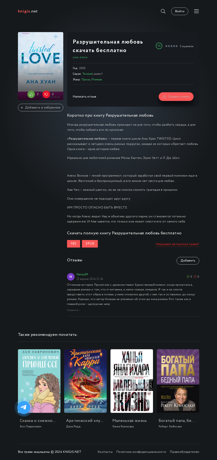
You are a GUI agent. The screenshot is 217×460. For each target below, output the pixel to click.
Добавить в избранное (40, 107)
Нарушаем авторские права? (177, 244)
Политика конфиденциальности (141, 452)
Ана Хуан (80, 57)
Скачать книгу (176, 96)
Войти (179, 11)
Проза (86, 80)
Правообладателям (184, 452)
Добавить (188, 260)
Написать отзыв (84, 96)
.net (28, 11)
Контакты (105, 452)
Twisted (87, 74)
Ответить (73, 310)
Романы (97, 80)
